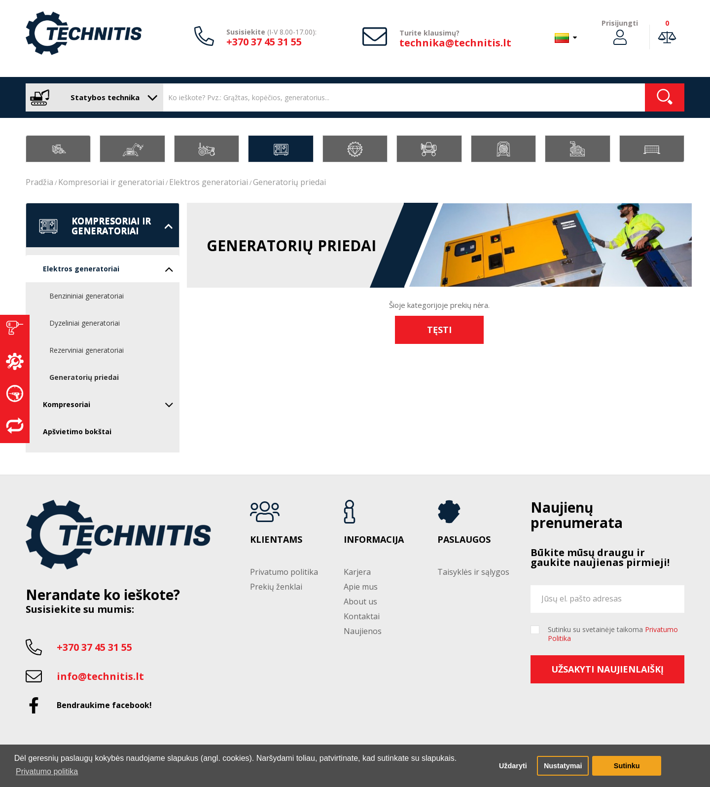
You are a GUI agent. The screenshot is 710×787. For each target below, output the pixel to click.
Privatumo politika (284, 571)
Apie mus (361, 586)
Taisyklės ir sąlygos (473, 571)
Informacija (374, 540)
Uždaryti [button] (513, 766)
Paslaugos (464, 540)
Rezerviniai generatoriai (86, 350)
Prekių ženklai (276, 586)
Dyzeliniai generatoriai (84, 323)
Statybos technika (92, 97)
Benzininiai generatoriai (86, 295)
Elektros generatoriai (208, 182)
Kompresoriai (108, 405)
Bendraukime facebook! (104, 705)
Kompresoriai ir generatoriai (111, 182)
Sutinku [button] (627, 766)
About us (360, 601)
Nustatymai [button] (563, 766)
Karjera (357, 571)
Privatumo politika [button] (47, 771)
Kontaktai (362, 616)
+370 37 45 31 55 (264, 41)
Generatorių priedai (289, 182)
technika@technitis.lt (455, 42)
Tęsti (439, 330)
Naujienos (363, 631)
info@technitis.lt (100, 676)
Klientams (276, 540)
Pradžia (39, 182)
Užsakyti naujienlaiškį (607, 669)
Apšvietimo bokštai (77, 431)
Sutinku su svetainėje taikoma (613, 634)
